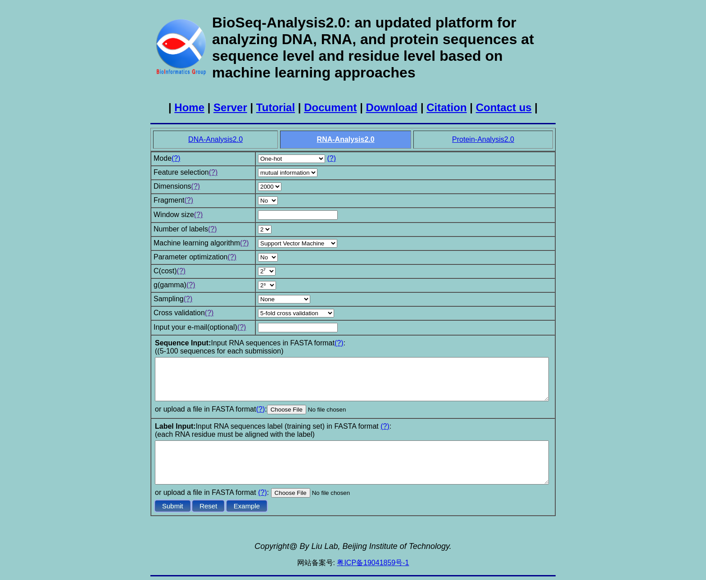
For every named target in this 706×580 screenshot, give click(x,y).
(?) (176, 158)
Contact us (504, 107)
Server (230, 107)
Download (392, 107)
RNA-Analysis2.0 (346, 139)
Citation (446, 107)
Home (189, 107)
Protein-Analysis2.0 (483, 139)
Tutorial (275, 107)
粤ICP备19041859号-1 (373, 562)
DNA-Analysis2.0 (215, 139)
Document (330, 107)
